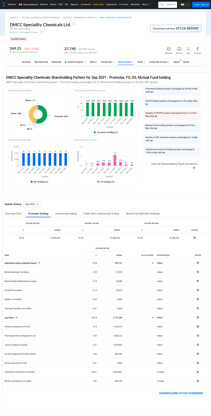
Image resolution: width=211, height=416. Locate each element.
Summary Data (13, 213)
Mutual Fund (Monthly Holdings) (143, 213)
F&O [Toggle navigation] (61, 4)
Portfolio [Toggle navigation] (123, 4)
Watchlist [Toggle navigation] (135, 4)
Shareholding (125, 62)
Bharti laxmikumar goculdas (18, 381)
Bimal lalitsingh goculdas (17, 272)
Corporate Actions (158, 62)
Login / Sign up (201, 4)
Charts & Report (74, 62)
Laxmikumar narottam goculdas (20, 372)
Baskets (44, 4)
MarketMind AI (28, 4)
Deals (140, 62)
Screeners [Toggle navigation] (86, 4)
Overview (26, 62)
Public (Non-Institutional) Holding (101, 213)
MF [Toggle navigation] (66, 4)
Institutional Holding (66, 213)
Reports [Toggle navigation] (74, 4)
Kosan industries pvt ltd (16, 363)
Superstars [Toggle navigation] (111, 4)
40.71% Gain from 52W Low (24, 52)
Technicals (106, 62)
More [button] (146, 4)
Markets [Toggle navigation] (12, 4)
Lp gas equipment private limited (20, 354)
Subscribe (98, 4)
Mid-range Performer (29, 32)
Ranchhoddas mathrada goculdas (21, 281)
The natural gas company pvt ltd (20, 336)
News (92, 62)
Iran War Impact (18, 39)
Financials (56, 62)
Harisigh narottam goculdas (18, 308)
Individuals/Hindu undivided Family (21, 263)
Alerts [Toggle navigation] (53, 4)
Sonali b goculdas (13, 290)
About (186, 62)
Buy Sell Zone (41, 62)
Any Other (9, 318)
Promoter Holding (38, 213)
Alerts (177, 61)
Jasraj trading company (16, 345)
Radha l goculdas (13, 299)
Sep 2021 (30, 204)
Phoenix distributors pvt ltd (17, 327)
